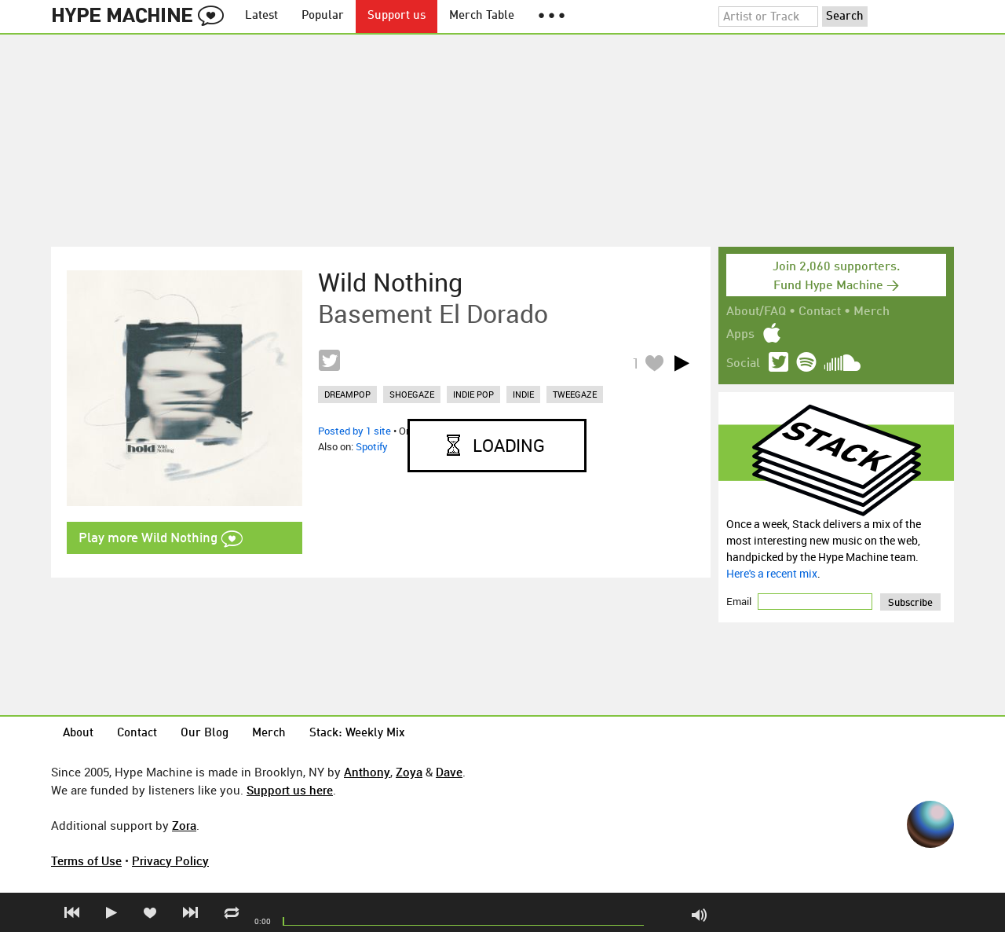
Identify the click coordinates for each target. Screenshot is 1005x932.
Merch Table (481, 16)
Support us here (290, 790)
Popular (323, 16)
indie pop (473, 394)
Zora (184, 825)
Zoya (409, 772)
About (78, 733)
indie (523, 394)
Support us (396, 16)
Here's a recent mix (771, 573)
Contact (820, 312)
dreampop (347, 394)
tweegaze (575, 394)
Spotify (372, 446)
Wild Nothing (390, 282)
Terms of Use (86, 860)
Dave (449, 772)
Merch (871, 312)
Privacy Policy (170, 860)
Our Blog (204, 733)
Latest (261, 16)
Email (740, 601)
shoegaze (411, 394)
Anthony (367, 772)
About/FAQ (756, 312)
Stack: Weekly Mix (357, 733)
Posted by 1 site (354, 431)
